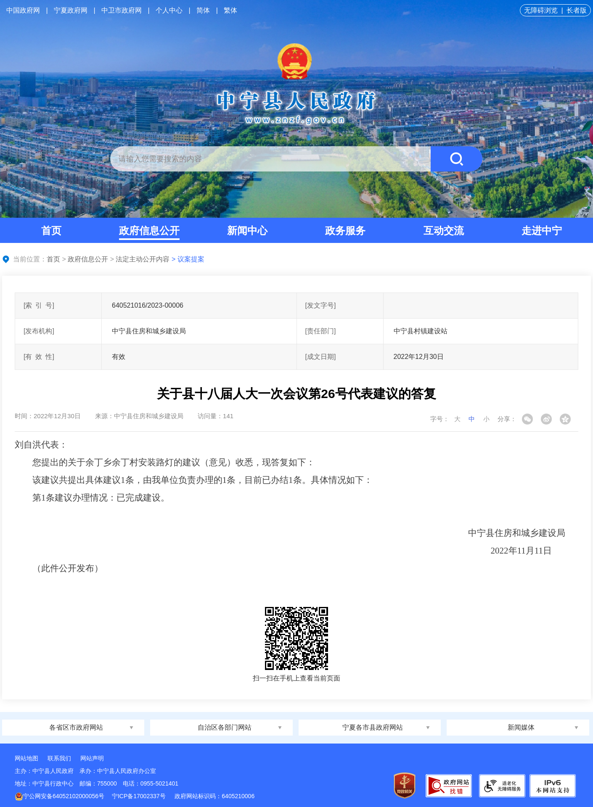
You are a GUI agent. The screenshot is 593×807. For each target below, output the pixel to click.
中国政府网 (23, 10)
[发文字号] (320, 305)
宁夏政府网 (70, 10)
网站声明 (92, 758)
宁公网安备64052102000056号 (59, 796)
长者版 (577, 10)
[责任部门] (320, 331)
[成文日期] (320, 356)
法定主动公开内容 (142, 259)
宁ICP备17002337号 (139, 796)
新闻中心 (247, 230)
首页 (51, 230)
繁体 (230, 10)
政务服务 (345, 230)
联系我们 (59, 758)
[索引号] (39, 305)
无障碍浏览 (541, 10)
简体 (203, 10)
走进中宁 (542, 230)
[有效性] (39, 356)
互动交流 (444, 230)
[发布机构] (39, 331)
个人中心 (169, 10)
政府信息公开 (149, 230)
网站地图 (26, 758)
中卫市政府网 (121, 10)
